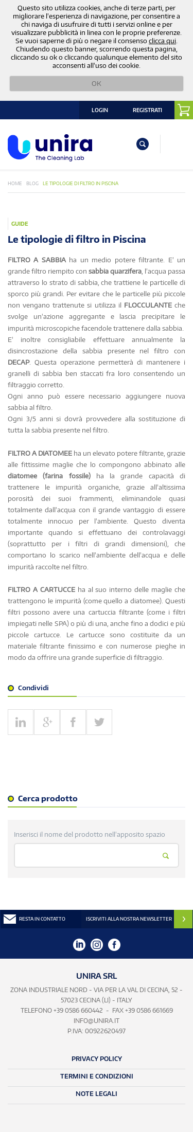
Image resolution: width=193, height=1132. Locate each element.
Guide (19, 224)
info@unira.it (96, 1021)
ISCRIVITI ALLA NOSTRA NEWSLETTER (129, 919)
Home (15, 183)
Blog (32, 183)
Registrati (147, 110)
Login (100, 110)
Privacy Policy (97, 1059)
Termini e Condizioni (96, 1076)
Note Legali (96, 1094)
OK (96, 83)
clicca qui (162, 41)
